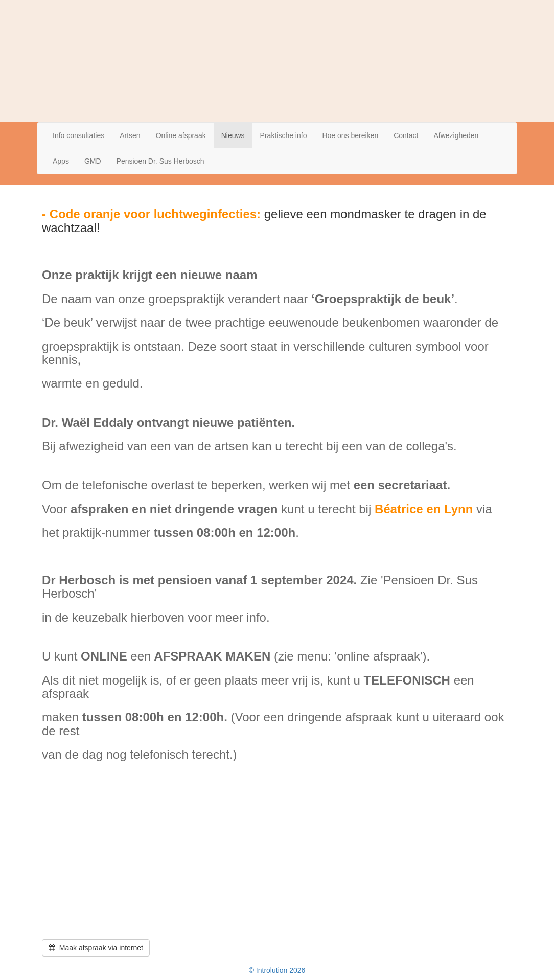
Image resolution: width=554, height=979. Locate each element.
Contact (406, 135)
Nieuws (233, 135)
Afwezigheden (455, 135)
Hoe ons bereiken (350, 135)
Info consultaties (78, 135)
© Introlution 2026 (277, 970)
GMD (92, 161)
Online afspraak (181, 135)
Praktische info (283, 135)
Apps (61, 161)
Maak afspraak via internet (96, 948)
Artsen (130, 135)
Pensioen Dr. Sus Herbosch (160, 161)
